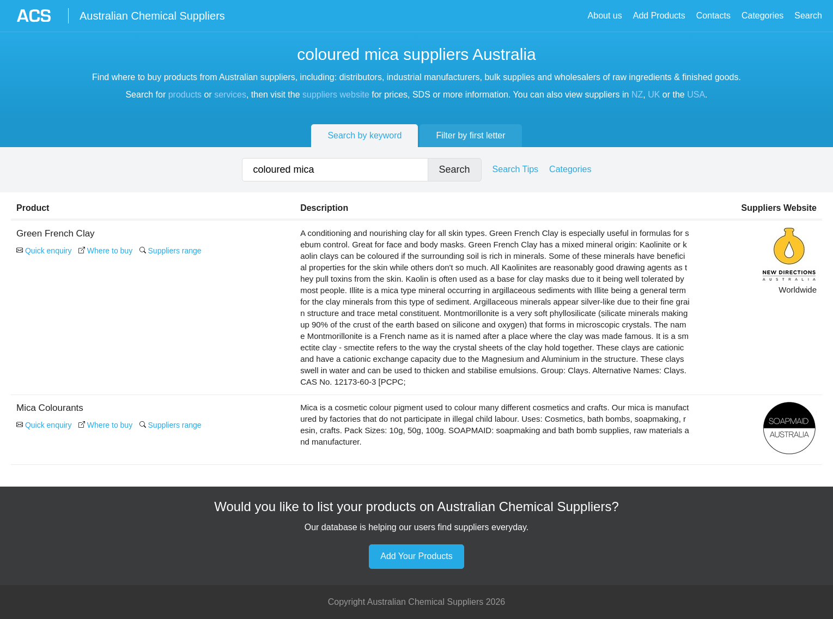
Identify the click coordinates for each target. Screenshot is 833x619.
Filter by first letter (470, 135)
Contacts (713, 15)
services (230, 94)
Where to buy (105, 250)
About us (605, 15)
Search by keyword (364, 135)
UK (654, 94)
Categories (762, 15)
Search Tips (515, 169)
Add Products (659, 15)
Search (808, 15)
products (185, 94)
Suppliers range (170, 250)
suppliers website (335, 94)
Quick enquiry (43, 250)
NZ (637, 94)
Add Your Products (416, 556)
